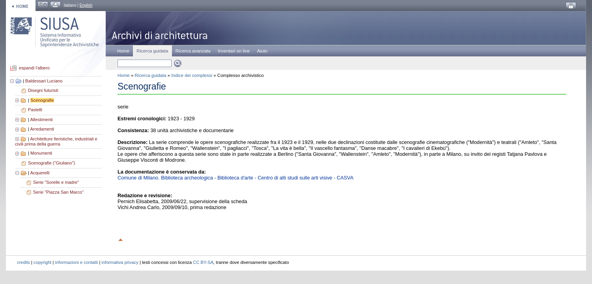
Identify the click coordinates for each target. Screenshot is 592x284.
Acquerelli (39, 172)
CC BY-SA (203, 262)
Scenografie (42, 100)
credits (23, 262)
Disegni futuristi (43, 90)
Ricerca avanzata (193, 51)
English (86, 5)
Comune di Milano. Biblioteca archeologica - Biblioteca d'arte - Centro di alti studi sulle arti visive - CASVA (235, 178)
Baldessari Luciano (44, 80)
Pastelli (35, 109)
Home (123, 51)
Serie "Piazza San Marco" (58, 192)
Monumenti (41, 153)
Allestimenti (41, 119)
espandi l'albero (34, 68)
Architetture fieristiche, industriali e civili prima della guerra (56, 141)
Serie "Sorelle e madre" (56, 182)
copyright (42, 262)
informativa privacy (120, 262)
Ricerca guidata (150, 75)
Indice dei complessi (191, 75)
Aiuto (262, 51)
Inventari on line (234, 51)
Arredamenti (42, 129)
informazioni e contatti (76, 262)
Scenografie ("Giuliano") (51, 163)
